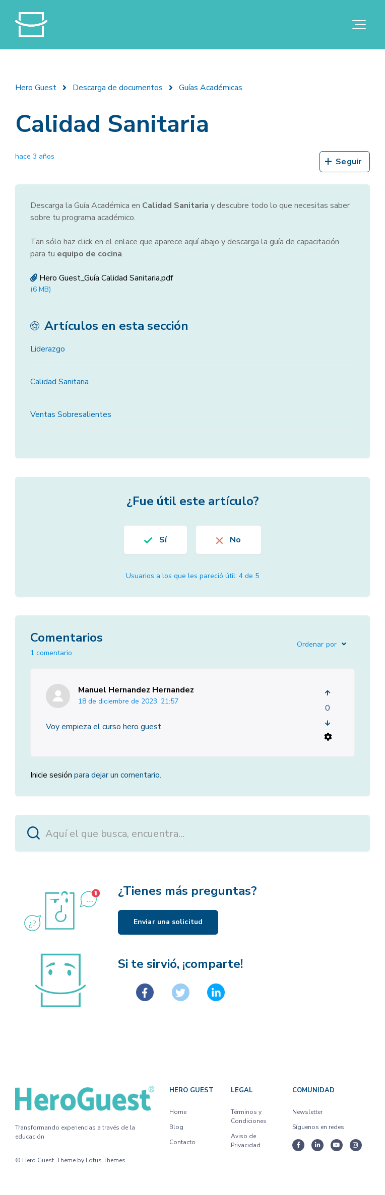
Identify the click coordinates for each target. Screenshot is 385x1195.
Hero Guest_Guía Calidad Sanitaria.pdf (106, 278)
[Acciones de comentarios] (328, 736)
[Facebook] (145, 992)
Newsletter (307, 1112)
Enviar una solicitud (168, 922)
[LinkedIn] (216, 992)
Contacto (182, 1142)
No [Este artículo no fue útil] (235, 539)
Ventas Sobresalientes (70, 414)
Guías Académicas (210, 87)
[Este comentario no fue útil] (327, 723)
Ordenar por (317, 644)
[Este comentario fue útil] (327, 693)
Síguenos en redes (318, 1127)
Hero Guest (35, 87)
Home (177, 1112)
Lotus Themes (105, 1160)
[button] (359, 24)
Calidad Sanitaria (59, 381)
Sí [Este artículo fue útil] (163, 539)
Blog (176, 1127)
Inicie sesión (51, 775)
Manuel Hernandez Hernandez (136, 689)
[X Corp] (180, 992)
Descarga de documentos (118, 87)
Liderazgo (47, 349)
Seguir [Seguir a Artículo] (348, 161)
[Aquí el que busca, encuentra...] (192, 833)
